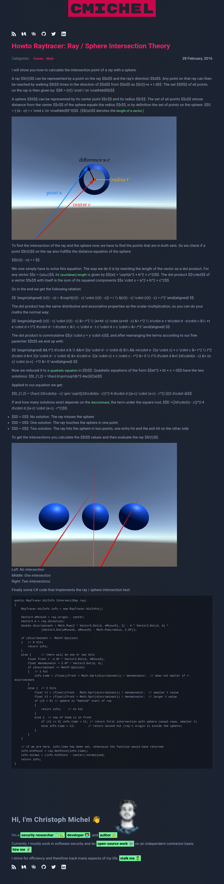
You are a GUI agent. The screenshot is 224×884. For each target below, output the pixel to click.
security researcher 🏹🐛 (42, 835)
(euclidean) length (75, 274)
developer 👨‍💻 (78, 835)
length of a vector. (131, 110)
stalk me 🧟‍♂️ (130, 858)
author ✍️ (108, 835)
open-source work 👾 (115, 843)
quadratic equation (65, 370)
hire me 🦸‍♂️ (22, 849)
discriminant (101, 402)
